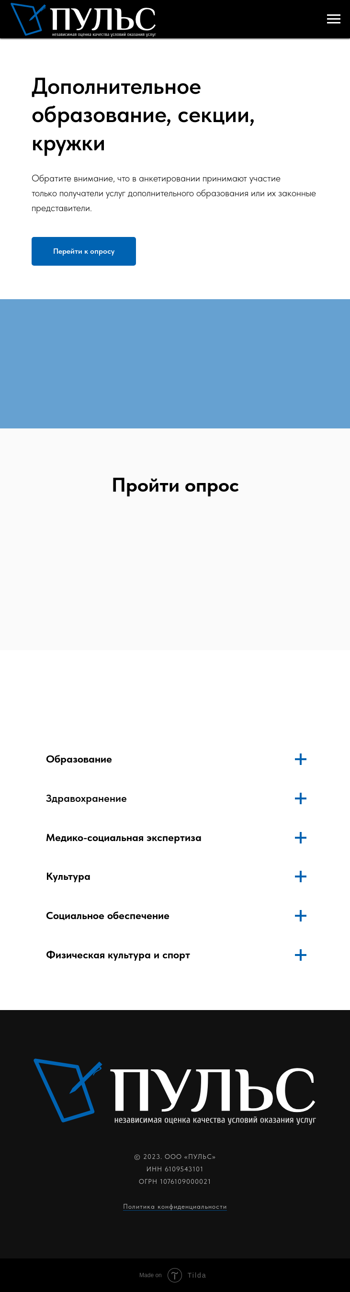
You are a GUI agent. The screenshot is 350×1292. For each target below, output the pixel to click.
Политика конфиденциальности (175, 1206)
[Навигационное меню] (333, 19)
